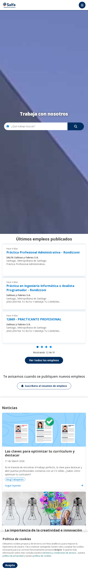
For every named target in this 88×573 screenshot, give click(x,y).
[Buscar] (75, 126)
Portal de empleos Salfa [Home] (9, 5)
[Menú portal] (82, 5)
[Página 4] (51, 347)
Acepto (10, 565)
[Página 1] (38, 347)
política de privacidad (13, 555)
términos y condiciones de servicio (59, 552)
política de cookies (42, 555)
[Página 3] (46, 347)
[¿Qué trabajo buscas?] (46, 126)
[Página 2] (42, 347)
